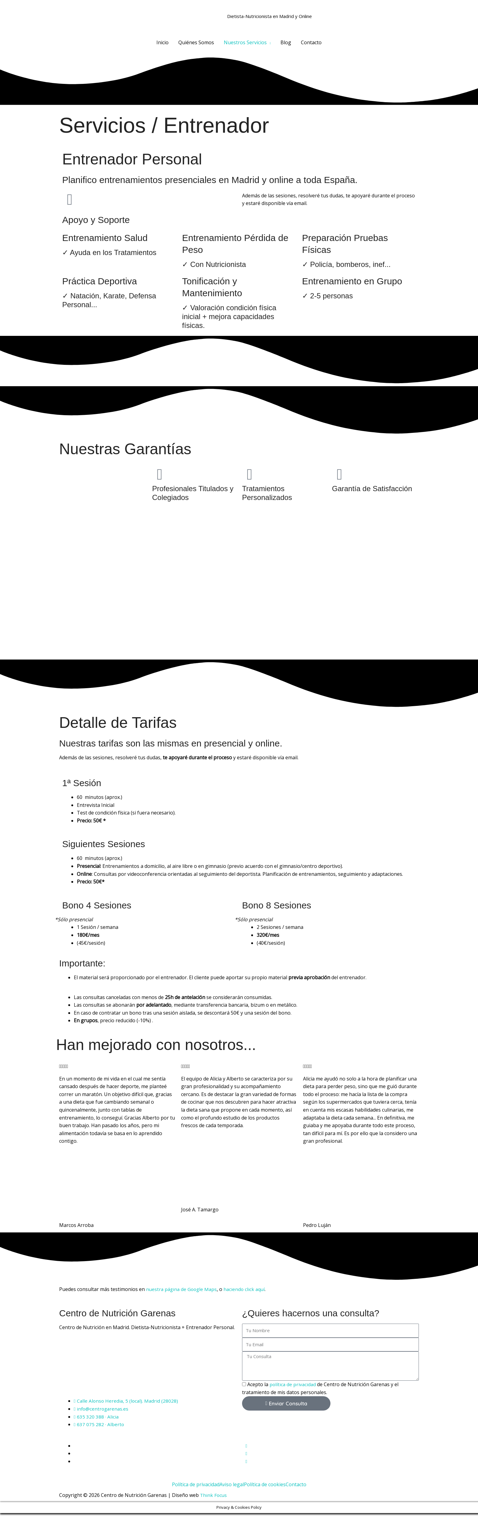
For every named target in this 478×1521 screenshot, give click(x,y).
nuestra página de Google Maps (182, 1297)
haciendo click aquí (247, 1297)
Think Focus (214, 1503)
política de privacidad (293, 1392)
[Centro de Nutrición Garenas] (147, 1376)
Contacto (296, 1492)
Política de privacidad (195, 1492)
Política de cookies (265, 1492)
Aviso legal (231, 1492)
